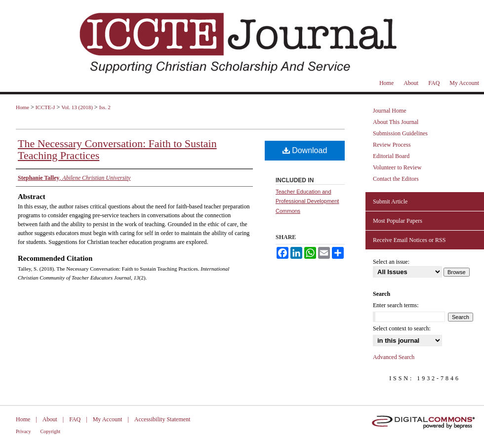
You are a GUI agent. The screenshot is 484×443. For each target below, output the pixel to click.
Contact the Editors (396, 178)
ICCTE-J (45, 107)
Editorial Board (391, 156)
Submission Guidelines (400, 133)
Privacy (23, 431)
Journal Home (389, 110)
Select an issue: (391, 261)
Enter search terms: (396, 305)
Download (304, 150)
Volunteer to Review (397, 167)
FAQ (75, 419)
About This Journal (395, 122)
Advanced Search (393, 357)
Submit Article (390, 201)
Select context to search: (402, 328)
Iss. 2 (105, 107)
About (49, 419)
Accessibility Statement (162, 419)
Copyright (50, 431)
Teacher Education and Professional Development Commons (307, 201)
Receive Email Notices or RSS (409, 240)
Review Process (391, 144)
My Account (107, 419)
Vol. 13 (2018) (77, 107)
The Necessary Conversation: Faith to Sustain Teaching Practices (117, 149)
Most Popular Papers (397, 220)
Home (22, 107)
